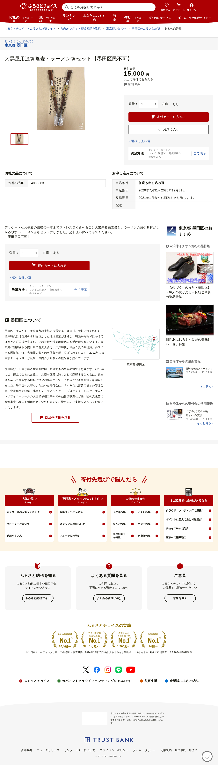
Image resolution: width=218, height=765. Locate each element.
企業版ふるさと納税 (184, 680)
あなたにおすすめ (94, 17)
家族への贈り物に (176, 537)
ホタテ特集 (144, 523)
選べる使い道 (140, 141)
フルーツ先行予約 (70, 535)
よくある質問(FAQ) (109, 598)
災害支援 (150, 680)
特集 (114, 17)
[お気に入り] (207, 756)
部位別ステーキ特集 (120, 536)
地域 (47, 19)
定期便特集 (144, 535)
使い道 (134, 19)
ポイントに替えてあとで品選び (183, 519)
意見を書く (180, 598)
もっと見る (204, 386)
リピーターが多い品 (18, 523)
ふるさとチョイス (37, 680)
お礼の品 (21, 19)
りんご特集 (119, 523)
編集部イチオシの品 (71, 512)
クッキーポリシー (144, 749)
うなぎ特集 (119, 512)
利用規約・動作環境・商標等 (178, 749)
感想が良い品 (14, 535)
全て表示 (199, 153)
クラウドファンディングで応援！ (185, 510)
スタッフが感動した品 (72, 523)
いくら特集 (144, 512)
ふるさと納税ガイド (38, 598)
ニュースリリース (48, 749)
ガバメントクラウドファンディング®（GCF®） (97, 680)
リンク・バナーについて (79, 749)
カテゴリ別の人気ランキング (23, 512)
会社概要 (26, 749)
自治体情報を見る (55, 418)
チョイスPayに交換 (177, 528)
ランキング (69, 17)
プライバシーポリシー (114, 749)
